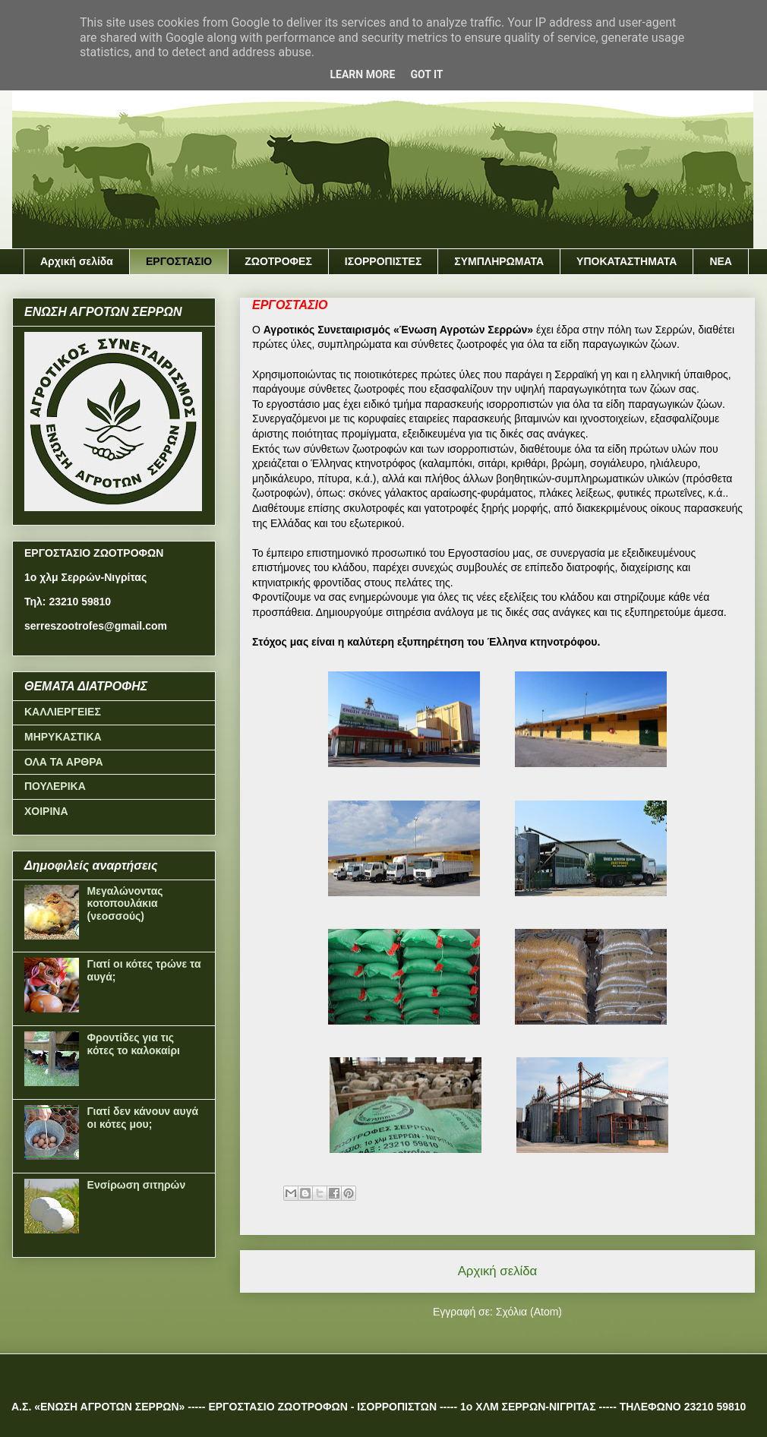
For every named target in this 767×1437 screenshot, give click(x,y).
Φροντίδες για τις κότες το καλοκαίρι (133, 1043)
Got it (426, 74)
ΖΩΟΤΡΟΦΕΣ (278, 261)
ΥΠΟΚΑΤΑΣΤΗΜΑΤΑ (626, 261)
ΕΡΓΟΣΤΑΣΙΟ (179, 261)
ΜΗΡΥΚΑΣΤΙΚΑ (63, 737)
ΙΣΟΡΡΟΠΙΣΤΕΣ (383, 261)
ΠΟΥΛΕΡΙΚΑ (55, 786)
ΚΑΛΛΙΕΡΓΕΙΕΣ (62, 712)
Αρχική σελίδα (76, 261)
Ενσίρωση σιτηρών (136, 1185)
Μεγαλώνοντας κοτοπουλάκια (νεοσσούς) (125, 904)
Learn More (362, 74)
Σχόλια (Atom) (529, 1312)
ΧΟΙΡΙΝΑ (46, 811)
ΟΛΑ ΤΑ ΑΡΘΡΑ (63, 762)
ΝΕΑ (720, 261)
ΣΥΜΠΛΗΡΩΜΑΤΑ (499, 261)
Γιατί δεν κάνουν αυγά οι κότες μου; (143, 1117)
